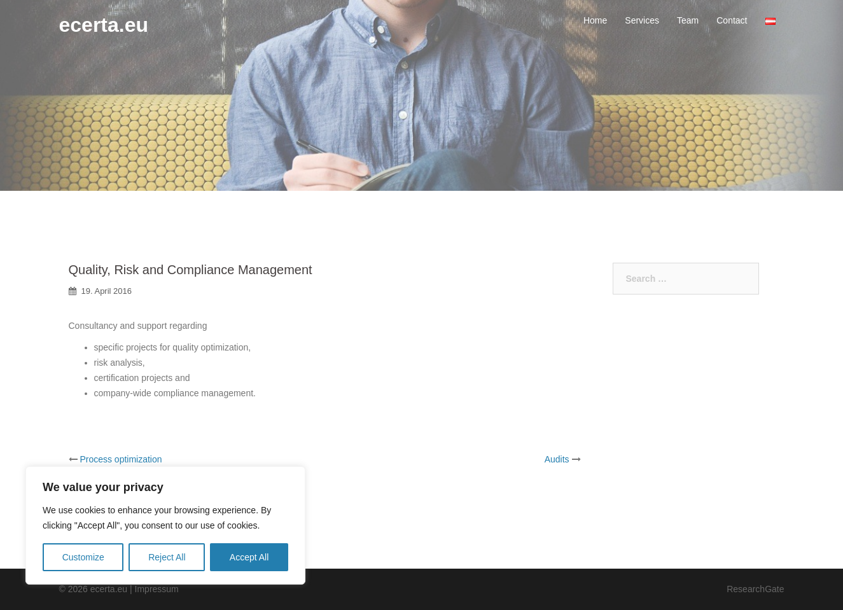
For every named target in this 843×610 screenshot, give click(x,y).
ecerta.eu (104, 24)
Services (642, 20)
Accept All (249, 557)
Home (595, 20)
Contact (731, 20)
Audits (557, 459)
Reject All (166, 557)
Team (688, 20)
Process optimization (121, 459)
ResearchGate (755, 589)
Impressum (157, 589)
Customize (83, 557)
